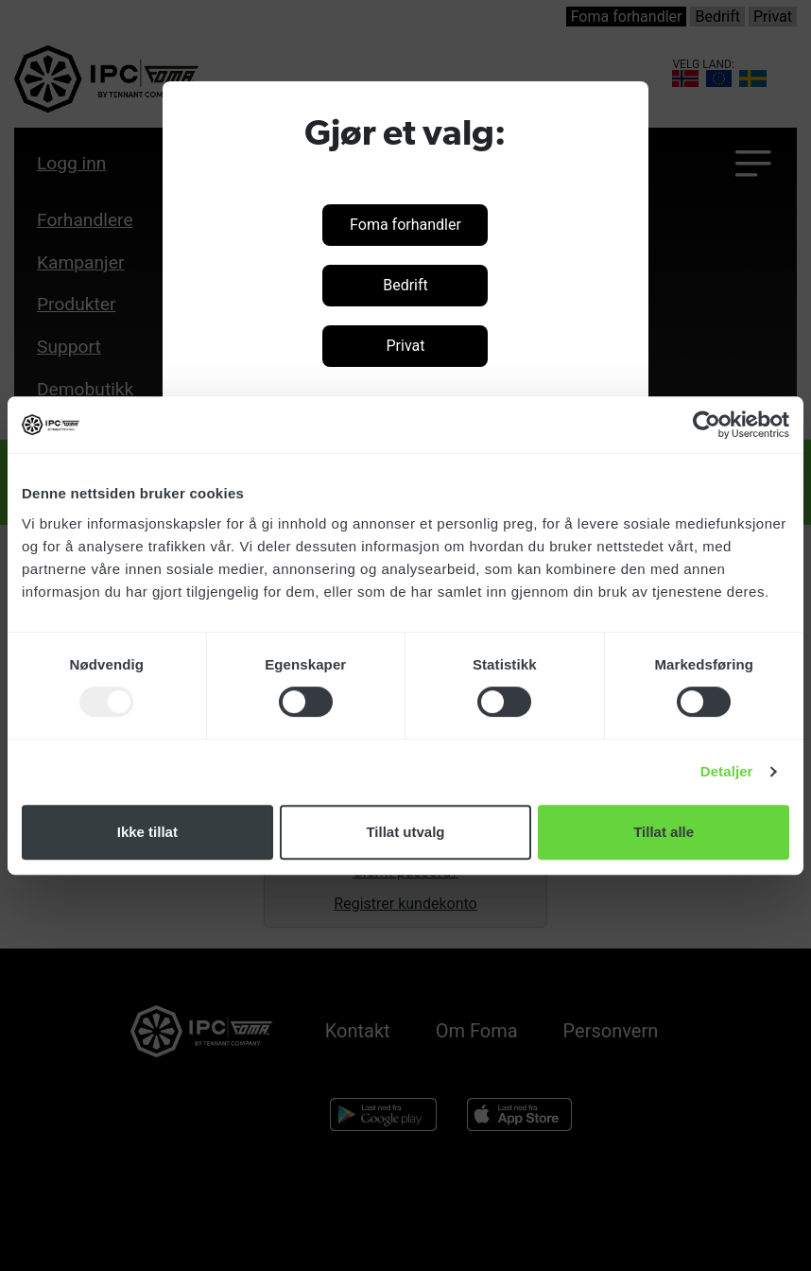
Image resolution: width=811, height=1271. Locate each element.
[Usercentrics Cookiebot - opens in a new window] (706, 424)
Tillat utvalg (405, 832)
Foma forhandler (405, 225)
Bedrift (405, 285)
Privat (405, 346)
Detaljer (726, 771)
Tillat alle (663, 832)
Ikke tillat (147, 832)
